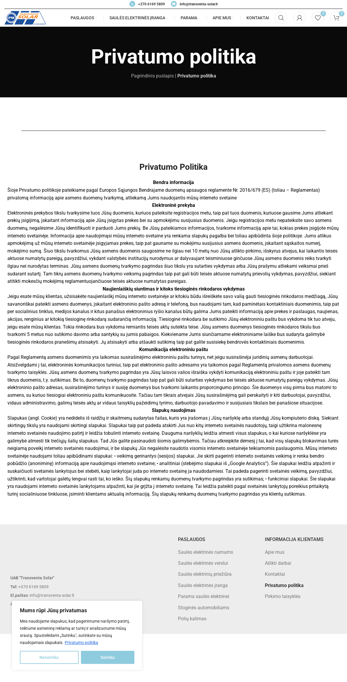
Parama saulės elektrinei (203, 596)
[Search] (281, 18)
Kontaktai (275, 574)
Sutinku (108, 657)
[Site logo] (25, 17)
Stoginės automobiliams (203, 607)
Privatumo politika (81, 642)
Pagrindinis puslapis (152, 76)
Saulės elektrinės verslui (203, 563)
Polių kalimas (192, 618)
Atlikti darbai (278, 563)
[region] (77, 635)
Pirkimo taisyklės (282, 596)
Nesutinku (49, 657)
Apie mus (274, 552)
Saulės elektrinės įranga (203, 585)
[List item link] (86, 586)
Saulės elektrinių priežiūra (205, 574)
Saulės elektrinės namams (205, 552)
